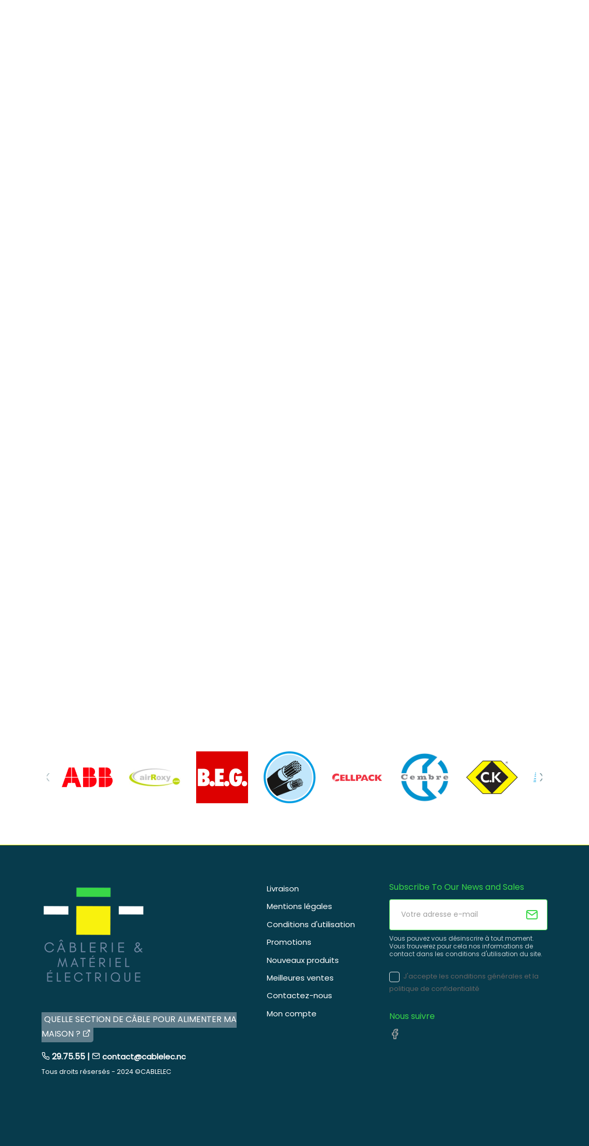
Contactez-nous (299, 995)
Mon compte (292, 1013)
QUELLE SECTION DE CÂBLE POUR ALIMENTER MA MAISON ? (139, 1026)
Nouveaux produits (303, 960)
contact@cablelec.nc (144, 1056)
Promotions (289, 942)
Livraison (283, 888)
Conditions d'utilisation (311, 924)
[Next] (542, 777)
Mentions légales (299, 906)
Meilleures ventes (300, 977)
